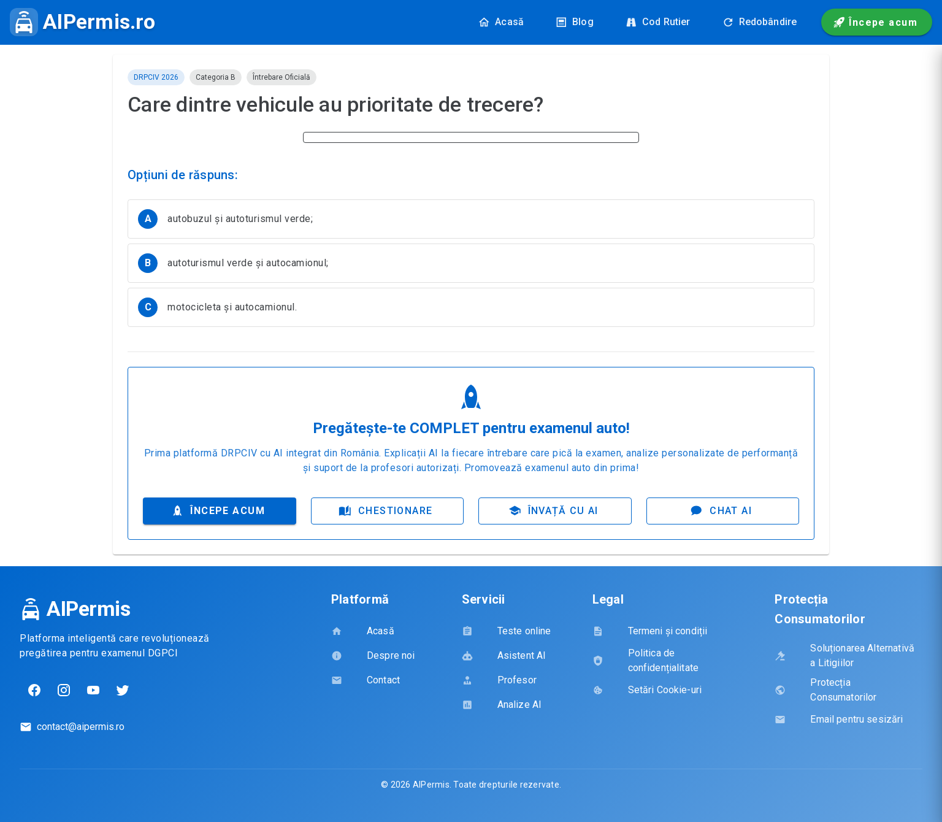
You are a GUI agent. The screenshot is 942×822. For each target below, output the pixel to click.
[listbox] (471, 270)
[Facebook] (34, 691)
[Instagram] (63, 691)
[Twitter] (122, 691)
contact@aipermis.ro (80, 728)
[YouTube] (93, 691)
